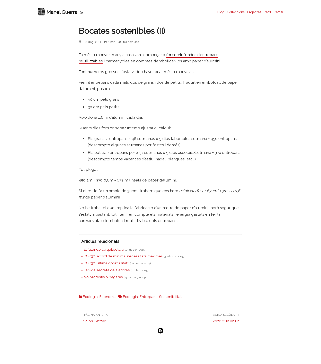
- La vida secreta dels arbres (105, 270)
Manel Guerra (57, 12)
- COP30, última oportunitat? (105, 263)
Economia (107, 296)
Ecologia (90, 296)
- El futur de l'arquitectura (102, 249)
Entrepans (148, 296)
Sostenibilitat (170, 296)
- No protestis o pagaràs (102, 277)
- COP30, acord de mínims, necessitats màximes (122, 256)
